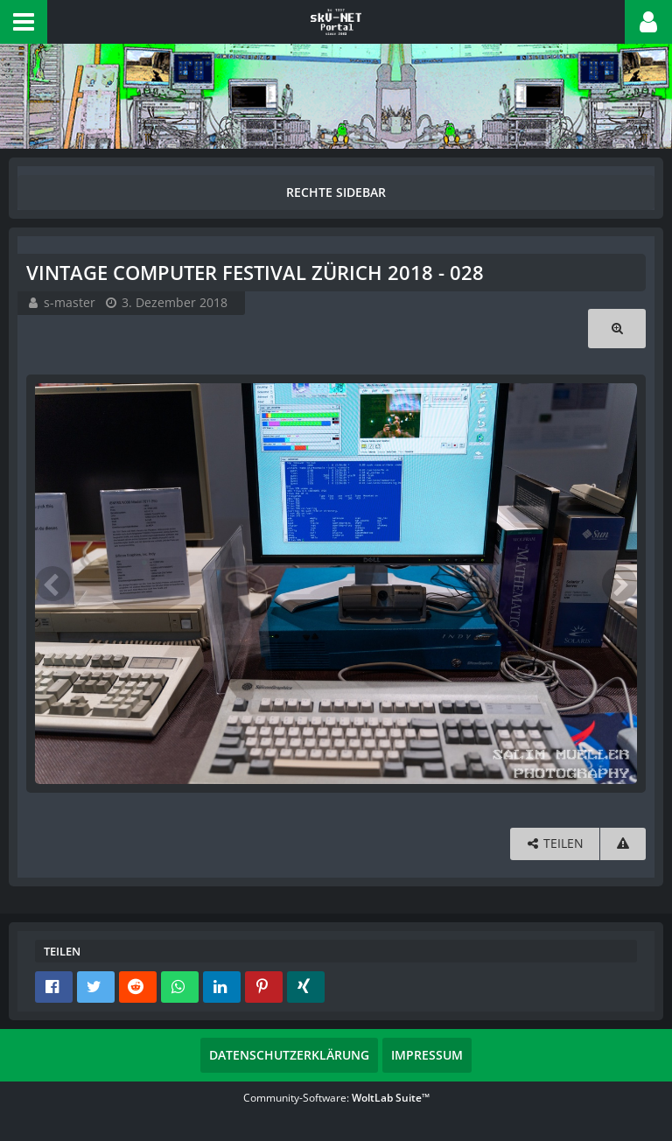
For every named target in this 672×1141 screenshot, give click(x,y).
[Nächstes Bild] (619, 583)
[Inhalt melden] (623, 844)
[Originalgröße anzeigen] (617, 328)
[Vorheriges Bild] (52, 583)
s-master (69, 302)
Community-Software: (336, 1097)
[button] (23, 22)
